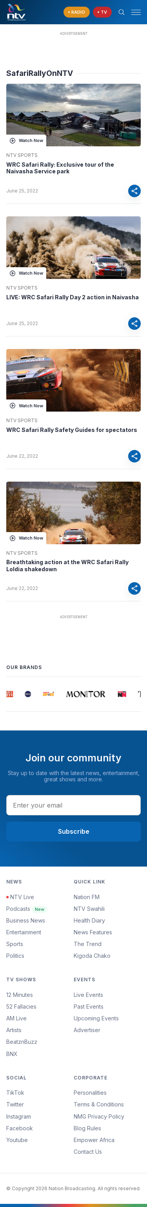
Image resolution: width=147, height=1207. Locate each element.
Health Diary (89, 920)
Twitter (15, 1104)
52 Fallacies (21, 1006)
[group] (9, 694)
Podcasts (26, 908)
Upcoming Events (96, 1018)
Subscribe (73, 831)
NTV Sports (22, 155)
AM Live (16, 1018)
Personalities (90, 1092)
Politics (15, 955)
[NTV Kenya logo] (16, 12)
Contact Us (88, 1151)
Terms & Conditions (99, 1104)
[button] (133, 12)
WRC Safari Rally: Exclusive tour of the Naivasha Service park (60, 168)
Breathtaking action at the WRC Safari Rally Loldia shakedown (67, 565)
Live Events (88, 994)
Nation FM (87, 897)
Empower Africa (94, 1140)
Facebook (19, 1128)
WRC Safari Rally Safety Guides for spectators (71, 429)
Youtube (17, 1140)
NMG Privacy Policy (99, 1116)
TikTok (15, 1092)
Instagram (18, 1116)
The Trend (88, 944)
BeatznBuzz (21, 1041)
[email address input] (73, 805)
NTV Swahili (89, 908)
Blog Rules (87, 1128)
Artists (14, 1030)
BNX (12, 1054)
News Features (93, 932)
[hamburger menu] (136, 12)
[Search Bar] (121, 12)
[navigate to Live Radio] (77, 12)
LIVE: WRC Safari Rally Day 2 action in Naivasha (72, 297)
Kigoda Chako (92, 955)
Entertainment (23, 932)
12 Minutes (19, 994)
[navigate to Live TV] (102, 12)
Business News (25, 920)
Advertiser (87, 1030)
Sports (14, 944)
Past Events (88, 1006)
